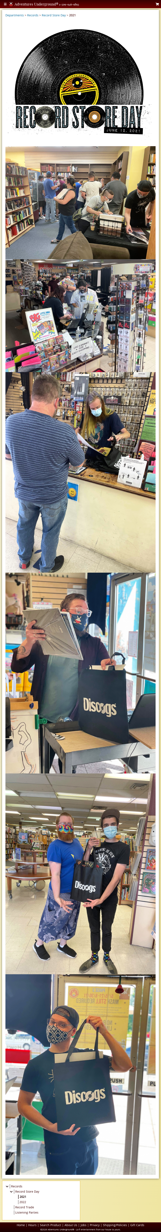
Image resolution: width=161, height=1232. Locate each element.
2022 (22, 1202)
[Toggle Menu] (5, 4)
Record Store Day (54, 15)
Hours (32, 1225)
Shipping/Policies (115, 1225)
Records (32, 15)
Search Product (50, 1225)
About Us (71, 1225)
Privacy (95, 1225)
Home (21, 1225)
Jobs (83, 1225)
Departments (14, 15)
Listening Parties (26, 1212)
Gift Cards (137, 1225)
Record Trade (24, 1207)
